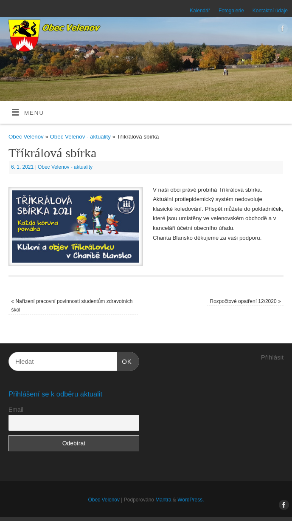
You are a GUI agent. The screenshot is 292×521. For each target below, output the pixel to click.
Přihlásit (272, 357)
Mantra (163, 500)
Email (15, 409)
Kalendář (200, 11)
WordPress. (190, 500)
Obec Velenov (26, 136)
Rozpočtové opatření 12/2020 (245, 301)
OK (124, 360)
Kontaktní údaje (270, 11)
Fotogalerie (231, 11)
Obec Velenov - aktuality (80, 136)
